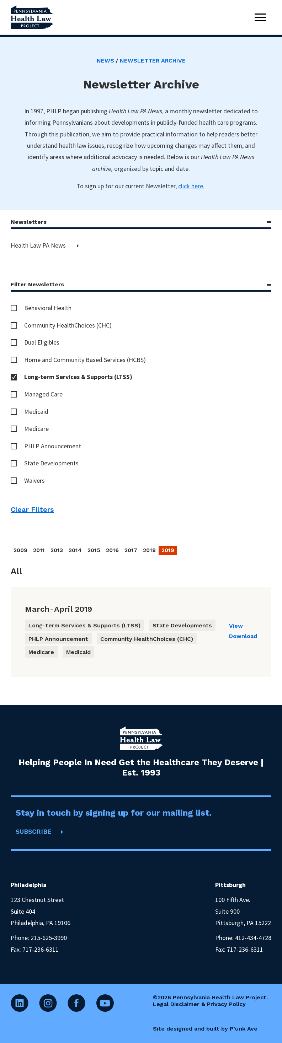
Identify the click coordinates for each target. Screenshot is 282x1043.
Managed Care (43, 394)
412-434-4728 (253, 938)
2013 (56, 550)
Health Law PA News (39, 245)
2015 (93, 550)
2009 (20, 550)
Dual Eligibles (41, 342)
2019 (167, 550)
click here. (191, 186)
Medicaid (36, 411)
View (236, 625)
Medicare (36, 429)
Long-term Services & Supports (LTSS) (78, 377)
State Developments (51, 463)
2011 (39, 550)
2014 (75, 550)
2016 (112, 550)
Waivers (34, 480)
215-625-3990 (49, 938)
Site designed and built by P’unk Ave (205, 1028)
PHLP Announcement (52, 446)
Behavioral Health (47, 308)
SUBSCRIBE (34, 831)
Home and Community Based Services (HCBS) (85, 360)
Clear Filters (32, 509)
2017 (130, 550)
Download (243, 636)
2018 (149, 550)
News (105, 60)
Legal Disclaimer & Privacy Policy (199, 1004)
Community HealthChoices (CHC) (68, 325)
